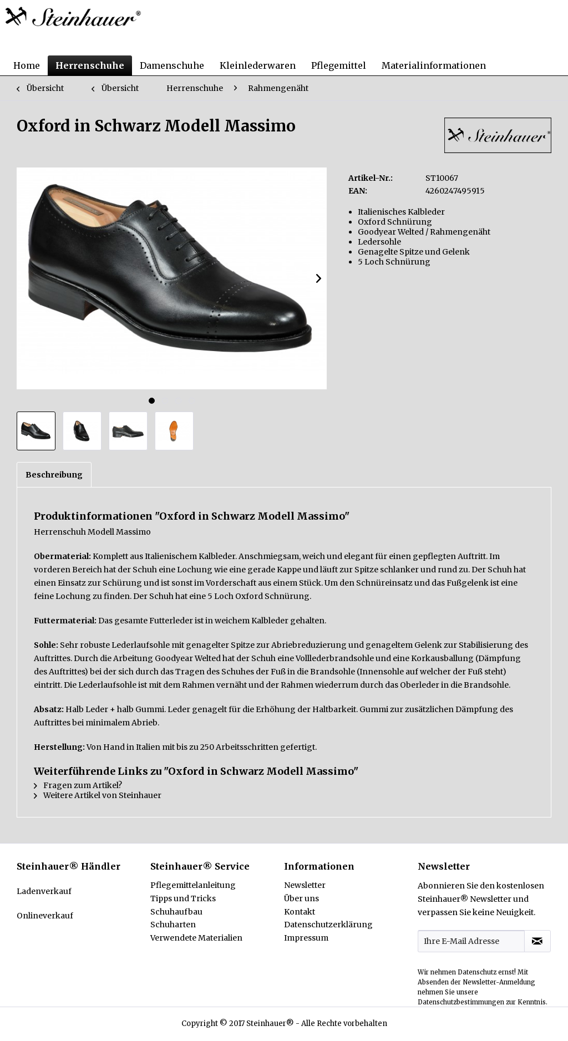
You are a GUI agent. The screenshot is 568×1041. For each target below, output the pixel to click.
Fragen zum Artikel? (78, 785)
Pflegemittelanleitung (193, 885)
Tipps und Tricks (183, 898)
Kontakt (299, 912)
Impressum (306, 938)
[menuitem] (27, 65)
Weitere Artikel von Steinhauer (97, 795)
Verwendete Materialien (196, 938)
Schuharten (173, 925)
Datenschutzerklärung (328, 925)
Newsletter (305, 885)
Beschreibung (54, 475)
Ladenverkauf (44, 891)
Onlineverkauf (45, 916)
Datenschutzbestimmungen (461, 1002)
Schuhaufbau (176, 912)
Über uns (301, 898)
